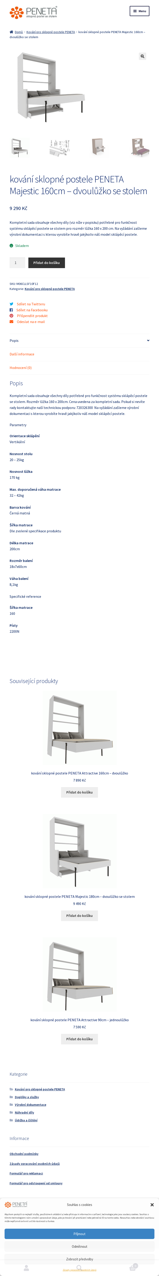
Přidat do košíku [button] (79, 792)
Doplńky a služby (27, 1097)
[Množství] (17, 263)
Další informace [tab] (22, 354)
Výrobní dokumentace (30, 1105)
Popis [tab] (14, 340)
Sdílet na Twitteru (31, 304)
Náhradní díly (24, 1112)
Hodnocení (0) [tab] (21, 367)
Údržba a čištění (26, 1120)
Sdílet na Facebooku (32, 310)
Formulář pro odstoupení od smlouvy (36, 1183)
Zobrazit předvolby (79, 1259)
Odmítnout (79, 1246)
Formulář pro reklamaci (26, 1173)
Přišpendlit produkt (32, 315)
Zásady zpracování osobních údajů (79, 1269)
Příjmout (79, 1234)
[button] (152, 1204)
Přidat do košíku (46, 262)
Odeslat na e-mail (31, 321)
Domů (19, 32)
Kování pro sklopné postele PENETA (51, 32)
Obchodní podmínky (24, 1154)
